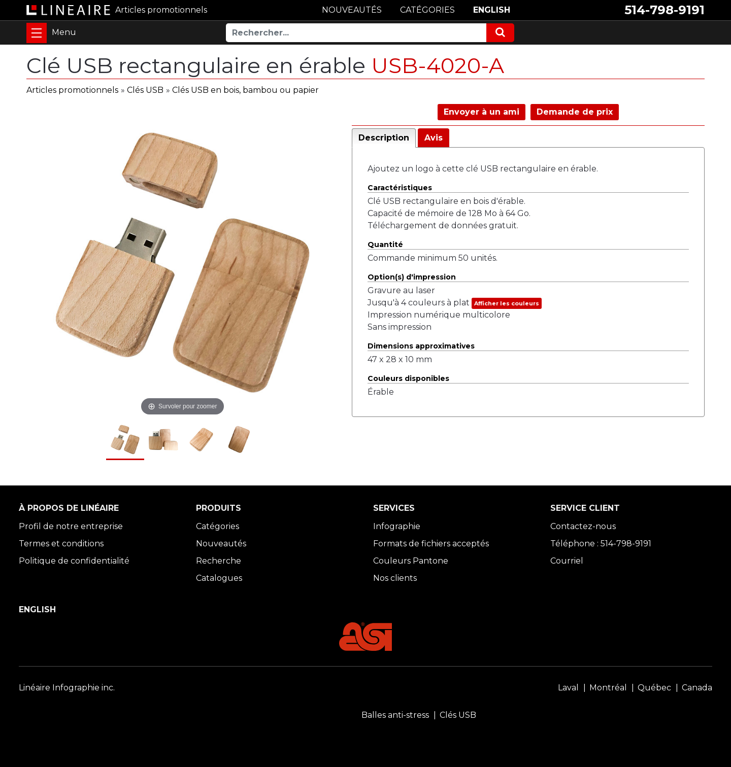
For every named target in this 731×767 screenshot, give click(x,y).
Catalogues (219, 578)
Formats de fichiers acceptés (431, 543)
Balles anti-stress (395, 715)
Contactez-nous (583, 526)
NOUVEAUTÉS (352, 10)
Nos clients (395, 578)
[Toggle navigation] (36, 33)
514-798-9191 (664, 10)
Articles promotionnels (72, 90)
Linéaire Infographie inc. (67, 687)
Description (383, 138)
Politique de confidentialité (74, 561)
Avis (433, 138)
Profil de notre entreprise (71, 526)
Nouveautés (221, 543)
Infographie (396, 526)
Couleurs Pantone (410, 561)
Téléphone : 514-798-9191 (600, 543)
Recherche (218, 561)
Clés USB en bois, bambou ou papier (245, 90)
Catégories (217, 526)
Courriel (566, 561)
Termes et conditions (61, 543)
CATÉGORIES (427, 10)
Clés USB (145, 90)
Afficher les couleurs (506, 303)
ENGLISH (491, 10)
